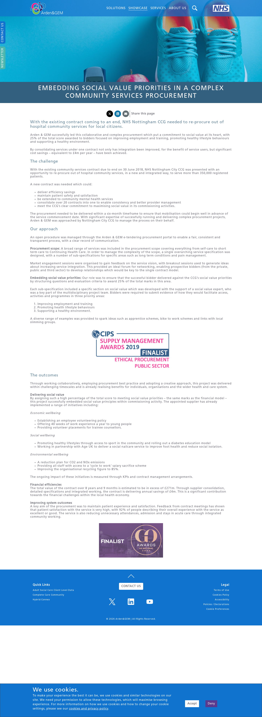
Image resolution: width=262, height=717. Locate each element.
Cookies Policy (221, 626)
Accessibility (222, 631)
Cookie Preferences (217, 640)
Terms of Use (221, 622)
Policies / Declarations (216, 636)
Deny (211, 703)
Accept (192, 703)
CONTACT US (131, 617)
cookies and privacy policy (88, 708)
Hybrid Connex (41, 631)
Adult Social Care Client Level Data (53, 622)
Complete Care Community (48, 626)
